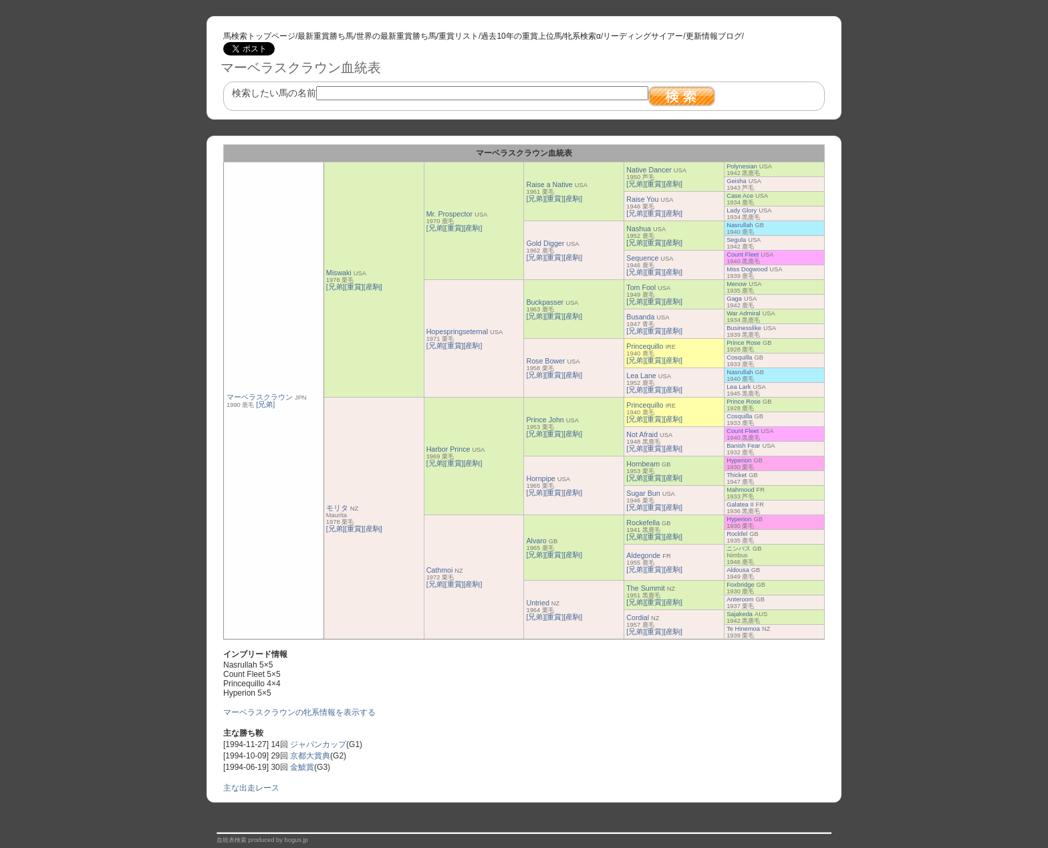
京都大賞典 (310, 755)
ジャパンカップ (318, 744)
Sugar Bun (643, 493)
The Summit (645, 588)
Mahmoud (740, 489)
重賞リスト (458, 36)
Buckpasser (544, 302)
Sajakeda (740, 614)
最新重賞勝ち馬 (325, 36)
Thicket (737, 475)
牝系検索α (582, 36)
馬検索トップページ (259, 36)
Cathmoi (439, 570)
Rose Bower (545, 361)
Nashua (638, 229)
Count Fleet (743, 254)
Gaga (734, 298)
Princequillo (644, 346)
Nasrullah (740, 225)
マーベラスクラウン (260, 397)
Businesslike (744, 328)
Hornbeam (643, 464)
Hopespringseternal (457, 331)
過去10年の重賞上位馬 (521, 36)
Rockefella (643, 523)
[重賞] (354, 287)
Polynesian (742, 166)
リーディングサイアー (643, 36)
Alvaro (536, 541)
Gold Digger (545, 243)
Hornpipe (540, 478)
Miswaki (339, 273)
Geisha (737, 181)
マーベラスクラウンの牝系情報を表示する (299, 712)
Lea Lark (739, 387)
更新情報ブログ (714, 36)
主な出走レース (251, 788)
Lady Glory (742, 210)
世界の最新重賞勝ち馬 (396, 36)
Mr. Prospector (449, 214)
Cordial (637, 617)
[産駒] (373, 287)
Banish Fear (743, 445)
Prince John (544, 420)
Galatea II (740, 504)
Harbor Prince (448, 449)
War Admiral (743, 313)
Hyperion (739, 460)
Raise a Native (549, 184)
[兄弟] (265, 404)
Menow (737, 284)
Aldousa (738, 570)
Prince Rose (744, 342)
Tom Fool (641, 287)
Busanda (640, 317)
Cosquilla (739, 357)
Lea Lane (641, 376)
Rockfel (737, 534)
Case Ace (740, 195)
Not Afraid (642, 434)
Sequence (642, 258)
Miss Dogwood (747, 269)
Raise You (642, 199)
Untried (537, 603)
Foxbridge (740, 584)
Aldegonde (643, 555)
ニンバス (739, 548)
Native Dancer (649, 170)
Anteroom (740, 599)
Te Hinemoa (743, 628)
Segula (736, 240)
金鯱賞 (302, 767)
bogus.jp (296, 840)
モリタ (337, 508)
